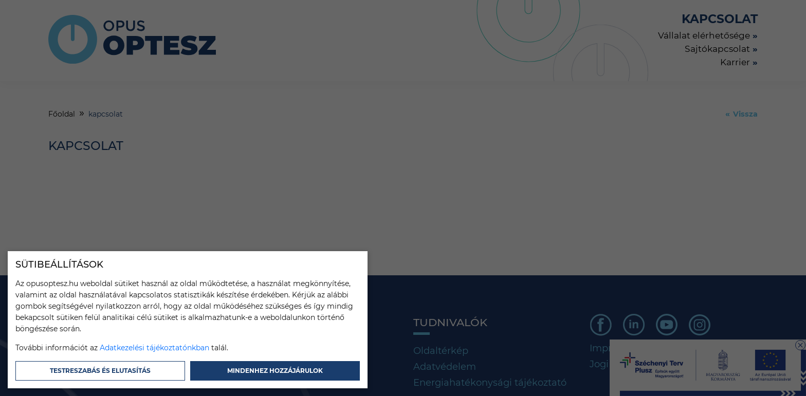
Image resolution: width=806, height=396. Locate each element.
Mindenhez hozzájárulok (275, 370)
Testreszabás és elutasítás (100, 370)
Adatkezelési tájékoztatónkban (154, 347)
